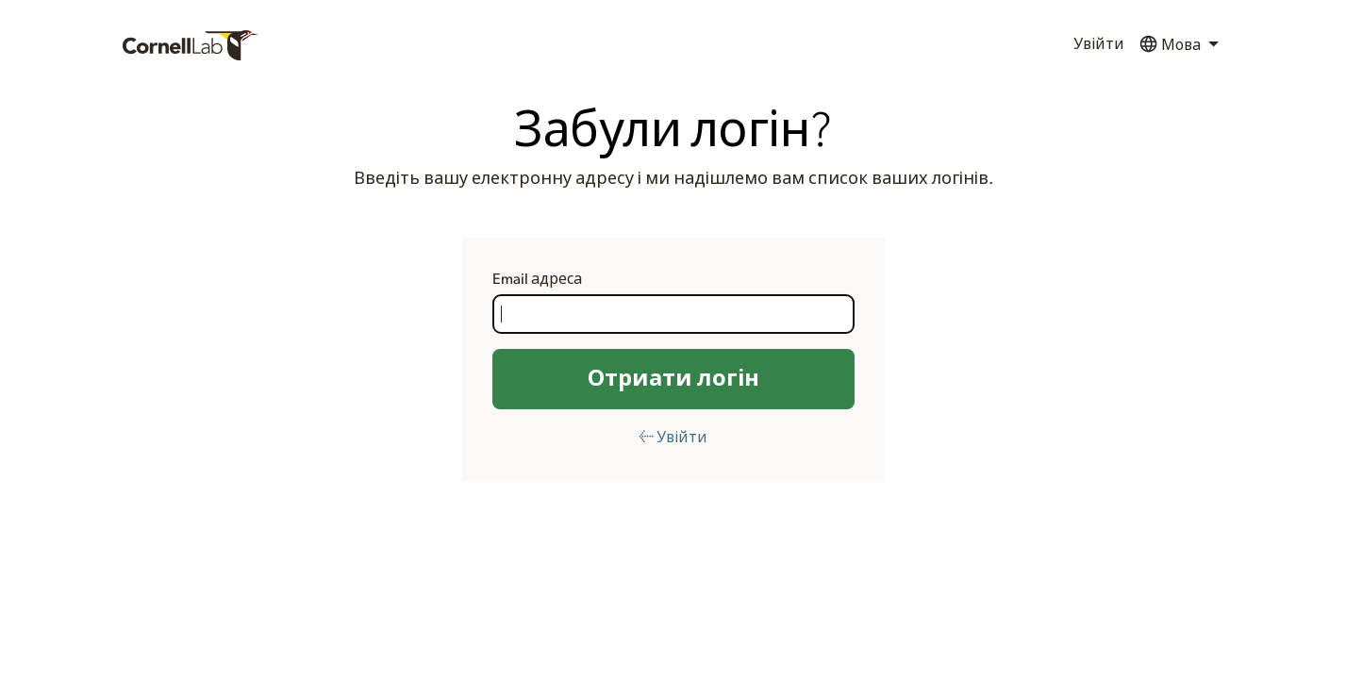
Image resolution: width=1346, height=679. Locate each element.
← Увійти (673, 437)
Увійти (1098, 44)
